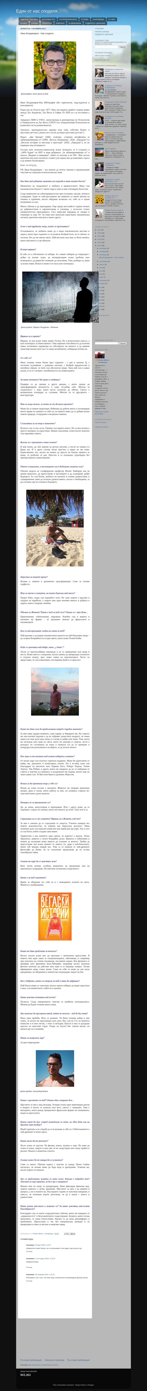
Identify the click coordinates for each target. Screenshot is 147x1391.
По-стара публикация (78, 1360)
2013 (100, 309)
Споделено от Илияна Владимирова (113, 86)
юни (101, 271)
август (102, 264)
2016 (100, 300)
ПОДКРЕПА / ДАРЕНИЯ (95, 23)
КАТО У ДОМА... (111, 149)
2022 (100, 242)
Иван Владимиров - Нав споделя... (112, 257)
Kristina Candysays (100, 422)
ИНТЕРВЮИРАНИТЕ (68, 19)
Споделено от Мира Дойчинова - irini (112, 180)
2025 (100, 233)
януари (102, 283)
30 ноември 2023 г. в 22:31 (45, 1274)
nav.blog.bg (31, 165)
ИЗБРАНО (60, 23)
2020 (100, 287)
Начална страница (54, 1360)
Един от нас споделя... (38, 11)
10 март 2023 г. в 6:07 (43, 1245)
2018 (100, 294)
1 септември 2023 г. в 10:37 (45, 1258)
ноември (102, 251)
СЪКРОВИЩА (98, 19)
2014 (100, 306)
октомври (103, 255)
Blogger (91, 1385)
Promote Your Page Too (102, 60)
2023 (100, 239)
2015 (100, 303)
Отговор (29, 1251)
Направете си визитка (101, 427)
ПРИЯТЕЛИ (47, 23)
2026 (100, 230)
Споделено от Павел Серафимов (112, 164)
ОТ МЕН (111, 19)
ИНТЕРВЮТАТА (48, 19)
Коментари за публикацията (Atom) (45, 1365)
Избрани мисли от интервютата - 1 (111, 197)
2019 (100, 290)
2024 (100, 236)
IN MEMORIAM (75, 23)
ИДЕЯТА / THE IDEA (29, 19)
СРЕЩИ (34, 23)
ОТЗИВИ (84, 19)
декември (103, 248)
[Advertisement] (55, 1338)
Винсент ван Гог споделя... (115, 133)
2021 (100, 245)
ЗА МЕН (23, 23)
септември (103, 261)
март (101, 277)
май (101, 274)
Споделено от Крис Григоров (115, 102)
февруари (103, 280)
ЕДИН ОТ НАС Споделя (102, 55)
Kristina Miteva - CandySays (103, 361)
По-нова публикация (31, 1360)
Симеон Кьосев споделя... (114, 210)
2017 (100, 297)
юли (101, 268)
